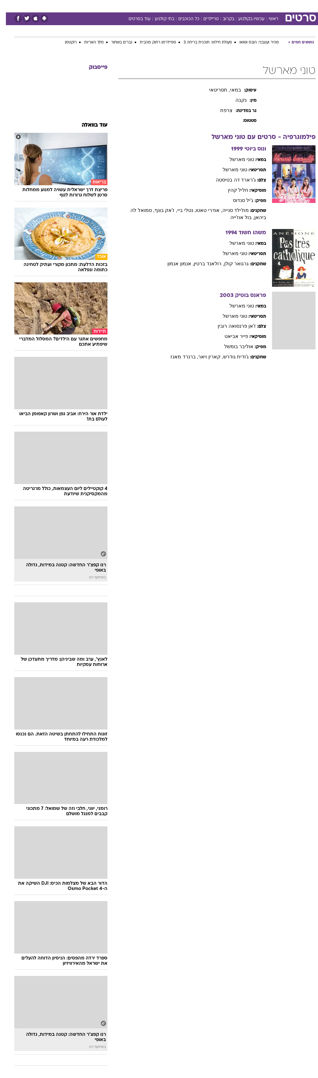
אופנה (90, 6)
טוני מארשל (236, 159)
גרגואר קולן (230, 263)
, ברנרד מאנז (178, 356)
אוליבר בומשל (233, 346)
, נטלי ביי (180, 210)
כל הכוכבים (182, 19)
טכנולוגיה (111, 6)
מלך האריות (88, 42)
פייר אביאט (230, 336)
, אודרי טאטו (203, 210)
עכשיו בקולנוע (245, 19)
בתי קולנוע (158, 19)
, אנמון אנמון (174, 263)
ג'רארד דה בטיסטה (230, 179)
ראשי (267, 19)
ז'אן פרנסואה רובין (231, 326)
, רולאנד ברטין (203, 263)
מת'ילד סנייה (229, 210)
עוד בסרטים (134, 19)
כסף (185, 6)
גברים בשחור (115, 42)
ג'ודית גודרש (230, 356)
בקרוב (222, 19)
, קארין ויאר (204, 356)
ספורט (238, 6)
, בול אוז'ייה (236, 217)
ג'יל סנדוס (237, 200)
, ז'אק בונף (160, 210)
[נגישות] (8, 6)
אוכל (170, 6)
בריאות (152, 6)
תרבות (219, 6)
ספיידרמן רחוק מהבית (152, 42)
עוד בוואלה (89, 125)
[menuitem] (234, 6)
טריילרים (205, 19)
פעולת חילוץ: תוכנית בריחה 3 (202, 42)
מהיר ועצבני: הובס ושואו (253, 42)
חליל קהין (232, 190)
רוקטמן (65, 42)
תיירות (133, 6)
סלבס (202, 6)
